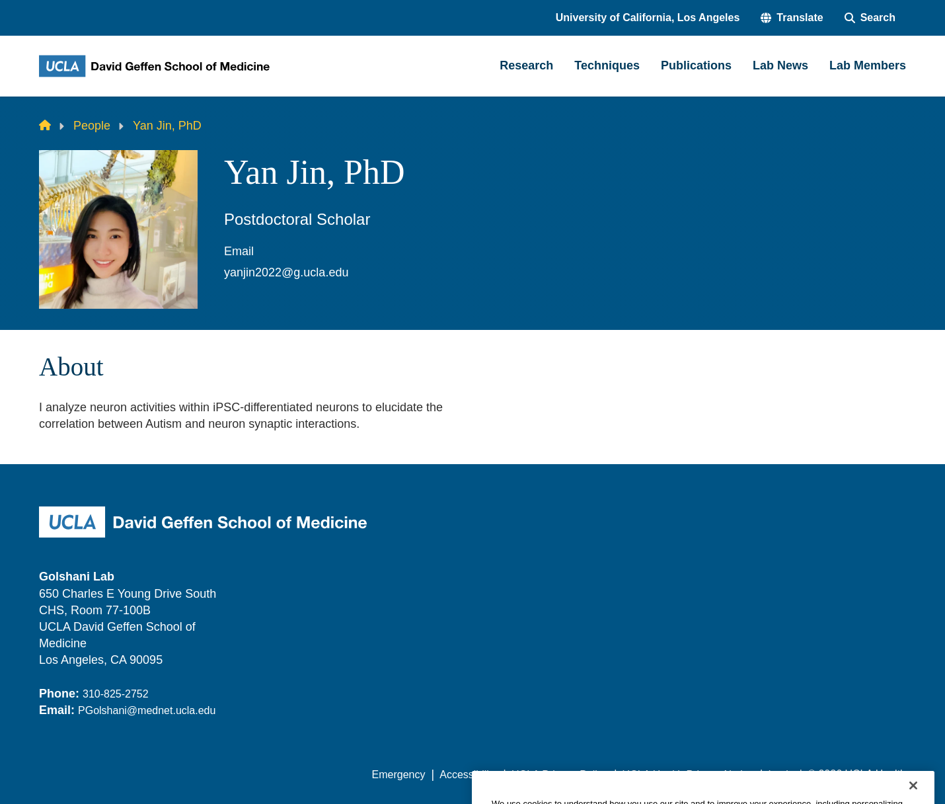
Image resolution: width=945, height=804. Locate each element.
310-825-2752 (116, 694)
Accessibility (468, 774)
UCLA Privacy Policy (559, 774)
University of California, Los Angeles (648, 17)
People (91, 125)
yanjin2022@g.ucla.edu (286, 272)
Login (781, 774)
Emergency (399, 774)
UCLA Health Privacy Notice (688, 774)
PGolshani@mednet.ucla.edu (146, 710)
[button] (791, 18)
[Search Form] (870, 18)
